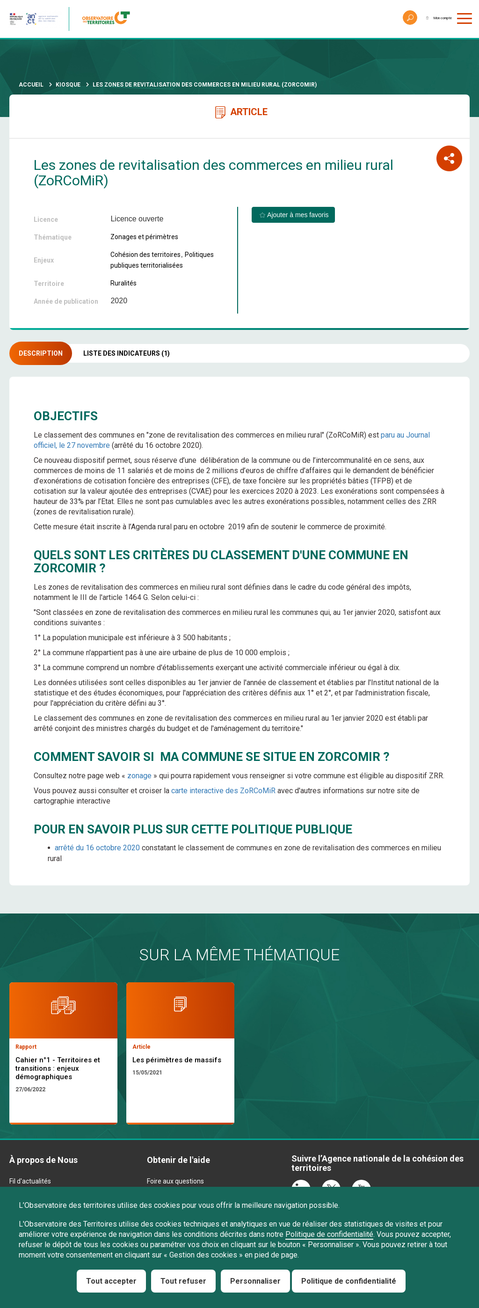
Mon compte (429, 18)
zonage (139, 775)
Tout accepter (111, 1281)
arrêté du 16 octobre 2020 (97, 847)
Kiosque (68, 84)
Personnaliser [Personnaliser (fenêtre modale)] (255, 1281)
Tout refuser (183, 1281)
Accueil (31, 84)
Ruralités (123, 283)
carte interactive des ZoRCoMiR (223, 790)
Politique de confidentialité (329, 1234)
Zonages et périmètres (144, 237)
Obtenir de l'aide (178, 1165)
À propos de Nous (43, 1165)
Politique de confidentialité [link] (348, 1281)
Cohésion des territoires (145, 254)
